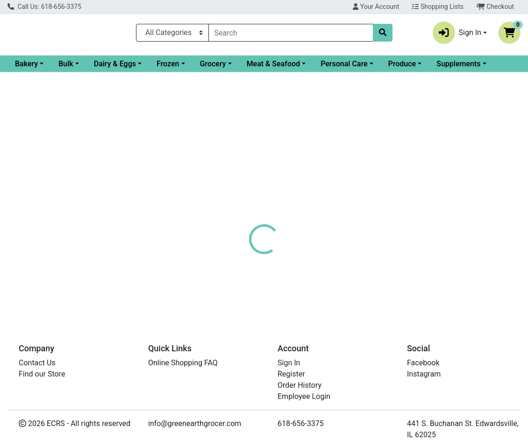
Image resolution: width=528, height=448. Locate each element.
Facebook (423, 362)
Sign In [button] (457, 34)
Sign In (289, 362)
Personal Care (419, 67)
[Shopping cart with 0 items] (509, 34)
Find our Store (42, 374)
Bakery (102, 67)
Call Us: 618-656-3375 (44, 6)
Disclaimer (328, 223)
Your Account (376, 6)
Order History (299, 385)
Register (291, 374)
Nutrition (284, 223)
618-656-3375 (301, 423)
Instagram (424, 374)
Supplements (37, 83)
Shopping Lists (438, 6)
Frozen (243, 67)
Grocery (289, 67)
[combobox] (290, 34)
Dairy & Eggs (191, 67)
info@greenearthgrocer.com (194, 423)
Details (245, 223)
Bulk (141, 67)
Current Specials (42, 67)
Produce (478, 67)
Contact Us (37, 362)
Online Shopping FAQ (183, 362)
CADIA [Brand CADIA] (324, 280)
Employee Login (304, 396)
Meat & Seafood (349, 67)
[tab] (245, 223)
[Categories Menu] (172, 34)
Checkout (495, 6)
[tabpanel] (374, 273)
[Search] (290, 34)
